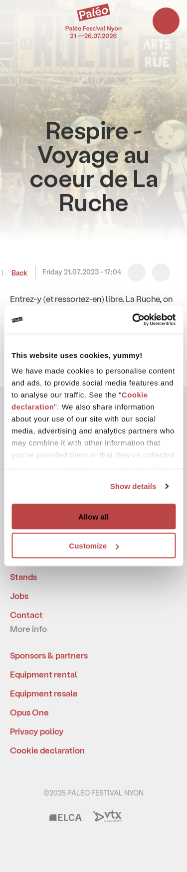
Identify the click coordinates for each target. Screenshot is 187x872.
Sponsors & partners (49, 655)
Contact (26, 615)
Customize (94, 546)
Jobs (19, 595)
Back (18, 272)
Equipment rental (43, 674)
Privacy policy (37, 731)
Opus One (29, 712)
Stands (23, 577)
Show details (133, 486)
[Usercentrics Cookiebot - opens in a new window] (133, 320)
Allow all (93, 516)
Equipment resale (44, 693)
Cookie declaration (47, 750)
